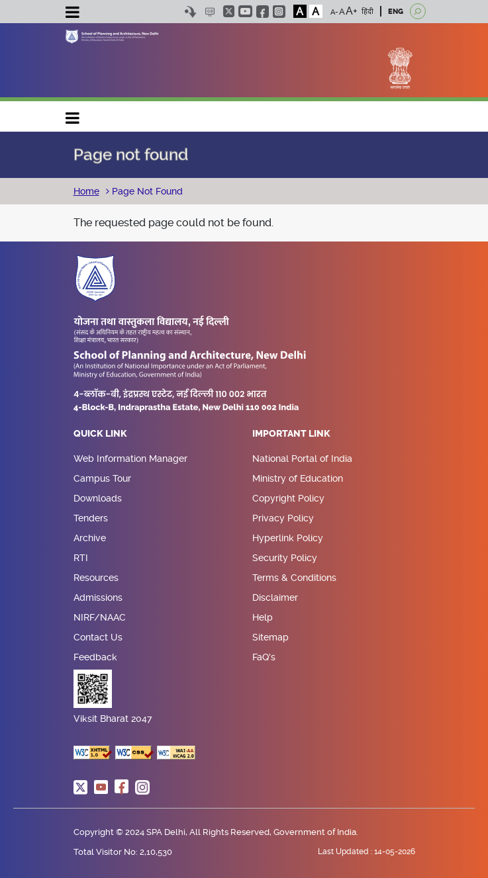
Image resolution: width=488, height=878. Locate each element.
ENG (395, 11)
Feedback (95, 657)
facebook (262, 11)
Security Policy (284, 557)
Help (262, 617)
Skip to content (191, 11)
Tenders (90, 518)
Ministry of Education (297, 478)
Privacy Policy (283, 518)
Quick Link (100, 434)
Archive (89, 538)
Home (86, 191)
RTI (80, 557)
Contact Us (97, 637)
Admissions (97, 597)
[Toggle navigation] (73, 14)
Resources (96, 577)
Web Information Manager (130, 458)
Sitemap (270, 637)
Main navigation (73, 115)
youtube (245, 11)
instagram (279, 11)
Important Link (291, 434)
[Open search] (418, 11)
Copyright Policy (288, 498)
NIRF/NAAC (99, 617)
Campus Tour (102, 478)
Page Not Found (146, 191)
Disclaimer (275, 597)
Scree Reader (210, 11)
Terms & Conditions (294, 577)
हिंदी (367, 11)
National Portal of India (302, 458)
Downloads (97, 498)
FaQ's (263, 657)
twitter (228, 11)
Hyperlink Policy (287, 538)
